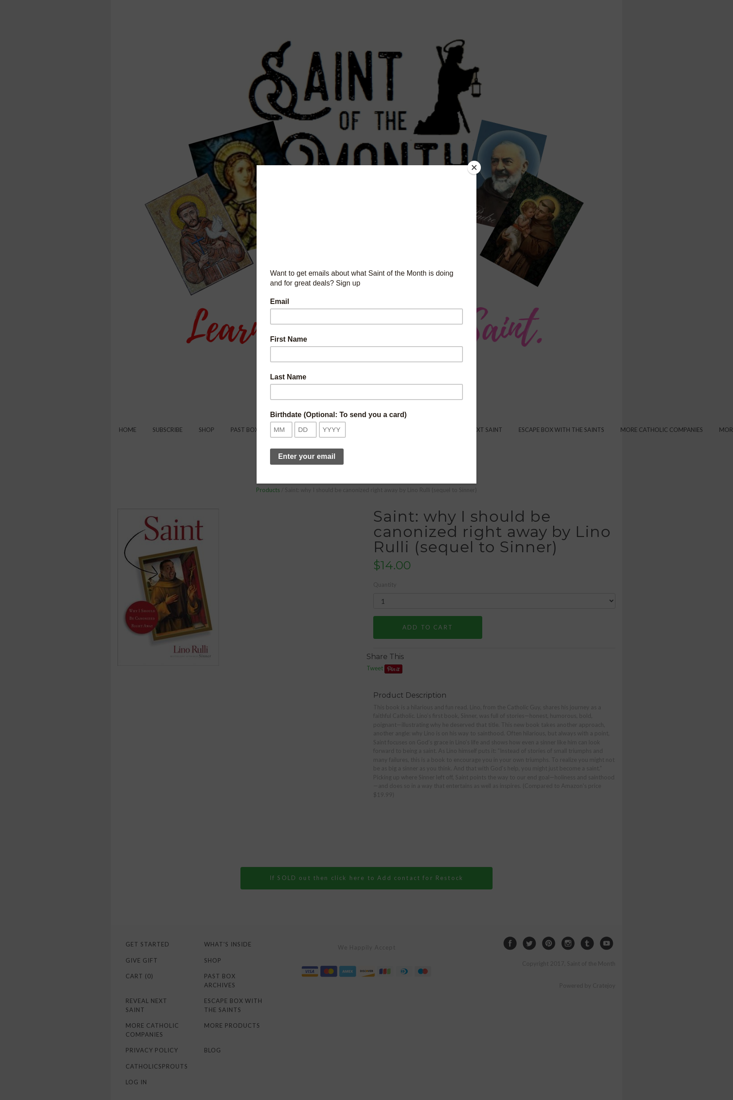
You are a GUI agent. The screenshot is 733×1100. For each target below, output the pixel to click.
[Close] (474, 167)
